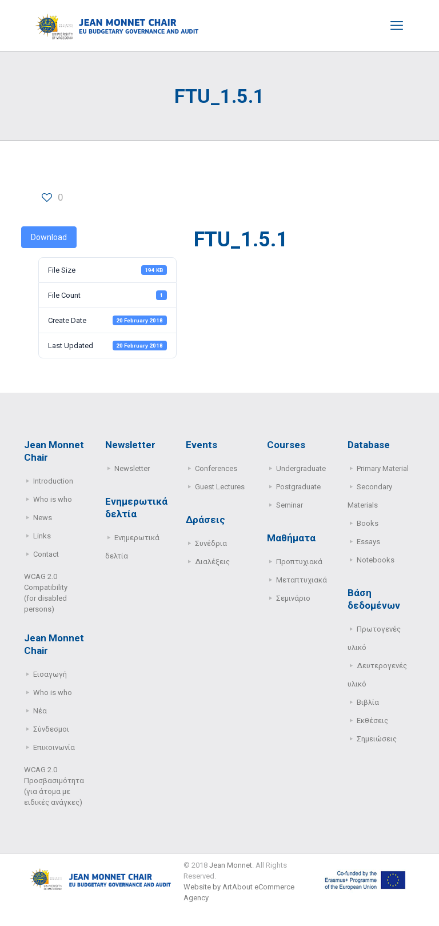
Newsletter (132, 468)
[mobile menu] (396, 25)
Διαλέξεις (212, 561)
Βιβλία (368, 702)
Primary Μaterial (383, 468)
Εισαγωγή (50, 674)
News (42, 517)
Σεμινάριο (293, 598)
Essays (368, 541)
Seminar (289, 505)
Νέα (40, 711)
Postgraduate (298, 486)
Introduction (53, 481)
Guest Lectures (220, 486)
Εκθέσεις (372, 720)
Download (49, 237)
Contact (46, 554)
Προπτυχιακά (299, 561)
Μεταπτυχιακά (301, 580)
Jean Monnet (230, 865)
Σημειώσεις (377, 739)
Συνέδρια (211, 543)
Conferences (216, 468)
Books (367, 523)
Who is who (52, 499)
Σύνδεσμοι (51, 729)
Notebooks (375, 560)
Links (42, 536)
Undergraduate (301, 468)
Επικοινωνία (54, 747)
